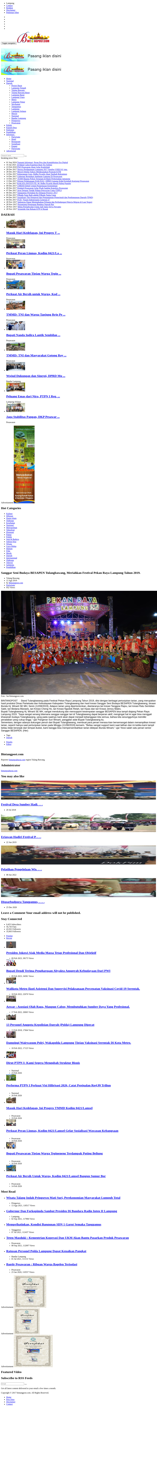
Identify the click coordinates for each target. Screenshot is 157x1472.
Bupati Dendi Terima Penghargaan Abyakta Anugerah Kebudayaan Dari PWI (58, 970)
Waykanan (15, 104)
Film (8, 551)
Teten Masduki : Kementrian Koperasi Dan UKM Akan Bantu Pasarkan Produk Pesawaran (67, 1237)
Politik (9, 125)
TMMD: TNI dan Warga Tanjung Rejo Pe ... (35, 314)
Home (8, 78)
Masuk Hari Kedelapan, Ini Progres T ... (33, 232)
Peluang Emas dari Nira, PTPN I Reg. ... (33, 396)
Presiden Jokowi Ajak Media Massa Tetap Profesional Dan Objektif (51, 952)
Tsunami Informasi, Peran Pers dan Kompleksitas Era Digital (42, 162)
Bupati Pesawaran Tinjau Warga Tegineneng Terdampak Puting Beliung (54, 1153)
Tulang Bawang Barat (20, 92)
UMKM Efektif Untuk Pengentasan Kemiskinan (37, 186)
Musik (9, 553)
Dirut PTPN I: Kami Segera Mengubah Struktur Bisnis (43, 1062)
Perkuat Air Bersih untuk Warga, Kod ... (33, 294)
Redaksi (9, 8)
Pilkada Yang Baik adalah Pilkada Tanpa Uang (36, 195)
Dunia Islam (11, 518)
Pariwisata (15, 137)
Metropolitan (11, 528)
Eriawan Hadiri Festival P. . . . (21, 837)
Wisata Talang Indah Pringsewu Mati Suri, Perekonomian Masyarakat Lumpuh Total (63, 1197)
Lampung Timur (18, 102)
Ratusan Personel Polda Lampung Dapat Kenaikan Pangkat (46, 1251)
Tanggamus (16, 106)
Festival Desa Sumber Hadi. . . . (22, 804)
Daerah (9, 83)
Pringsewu (15, 120)
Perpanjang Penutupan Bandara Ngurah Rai (36, 204)
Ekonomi (10, 532)
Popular (9, 936)
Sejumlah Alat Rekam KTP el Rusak (33, 209)
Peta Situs (10, 1399)
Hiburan (9, 516)
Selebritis (10, 565)
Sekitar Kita (11, 542)
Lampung (15, 109)
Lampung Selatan (18, 111)
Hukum (9, 549)
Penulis (9, 742)
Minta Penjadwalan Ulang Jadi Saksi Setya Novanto (39, 207)
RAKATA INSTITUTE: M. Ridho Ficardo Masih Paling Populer (44, 183)
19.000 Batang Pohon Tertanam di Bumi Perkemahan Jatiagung (43, 179)
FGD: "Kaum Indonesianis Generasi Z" (33, 200)
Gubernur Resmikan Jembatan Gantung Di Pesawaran (39, 176)
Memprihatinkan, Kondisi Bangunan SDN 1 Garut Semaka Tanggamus (53, 1224)
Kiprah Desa (11, 127)
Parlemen (10, 130)
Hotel (13, 139)
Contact (9, 5)
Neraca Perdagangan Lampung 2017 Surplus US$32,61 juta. (42, 169)
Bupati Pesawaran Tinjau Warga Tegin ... (33, 273)
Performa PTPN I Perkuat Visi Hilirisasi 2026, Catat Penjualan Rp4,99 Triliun (58, 1085)
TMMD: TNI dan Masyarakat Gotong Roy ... (36, 355)
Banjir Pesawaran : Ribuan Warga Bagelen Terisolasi (41, 1264)
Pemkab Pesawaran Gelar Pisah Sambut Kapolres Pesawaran (42, 188)
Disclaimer (10, 10)
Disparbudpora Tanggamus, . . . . (23, 901)
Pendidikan (11, 132)
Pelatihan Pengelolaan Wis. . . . (21, 869)
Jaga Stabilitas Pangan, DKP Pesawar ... (33, 416)
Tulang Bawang (18, 90)
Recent (9, 938)
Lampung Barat (17, 95)
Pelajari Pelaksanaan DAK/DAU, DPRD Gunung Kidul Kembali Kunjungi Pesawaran (53, 181)
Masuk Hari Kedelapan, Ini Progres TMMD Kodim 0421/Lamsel (49, 1108)
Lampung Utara (18, 97)
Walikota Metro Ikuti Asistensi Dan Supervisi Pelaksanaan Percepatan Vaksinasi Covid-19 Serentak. (73, 988)
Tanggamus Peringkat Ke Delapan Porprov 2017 (37, 193)
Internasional (11, 558)
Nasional (10, 81)
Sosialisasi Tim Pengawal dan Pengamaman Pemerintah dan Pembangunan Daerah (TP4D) (55, 197)
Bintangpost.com (16, 583)
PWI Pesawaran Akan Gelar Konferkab (33, 167)
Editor (8, 744)
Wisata (9, 544)
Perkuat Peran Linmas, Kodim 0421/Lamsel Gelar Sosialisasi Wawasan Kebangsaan (62, 1130)
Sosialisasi (15, 144)
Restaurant (15, 141)
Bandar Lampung (18, 118)
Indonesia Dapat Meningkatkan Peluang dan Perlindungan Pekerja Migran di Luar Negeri (55, 202)
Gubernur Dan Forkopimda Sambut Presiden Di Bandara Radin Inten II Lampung (61, 1211)
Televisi (9, 563)
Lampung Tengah (18, 88)
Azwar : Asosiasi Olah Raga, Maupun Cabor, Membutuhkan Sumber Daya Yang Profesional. (68, 1006)
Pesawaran (15, 123)
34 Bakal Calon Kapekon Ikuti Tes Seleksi (34, 165)
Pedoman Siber (12, 12)
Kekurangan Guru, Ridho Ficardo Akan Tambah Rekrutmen (42, 174)
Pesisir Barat (16, 85)
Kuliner (9, 514)
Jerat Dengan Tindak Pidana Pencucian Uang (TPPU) (39, 190)
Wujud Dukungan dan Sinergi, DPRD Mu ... (35, 375)
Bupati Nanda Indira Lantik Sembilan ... (33, 335)
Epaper (14, 146)
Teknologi (10, 530)
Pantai (8, 535)
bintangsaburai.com (17, 760)
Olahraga (10, 521)
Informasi (10, 134)
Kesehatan (10, 523)
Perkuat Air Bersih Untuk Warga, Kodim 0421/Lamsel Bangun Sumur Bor (56, 1176)
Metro (14, 99)
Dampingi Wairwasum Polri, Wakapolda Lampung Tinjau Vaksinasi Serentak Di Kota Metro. (68, 1042)
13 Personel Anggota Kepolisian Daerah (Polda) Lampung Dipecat (50, 1024)
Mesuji (14, 113)
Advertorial (11, 151)
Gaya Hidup (11, 546)
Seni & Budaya (12, 539)
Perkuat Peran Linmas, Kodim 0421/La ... (34, 253)
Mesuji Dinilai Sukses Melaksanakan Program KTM (39, 172)
